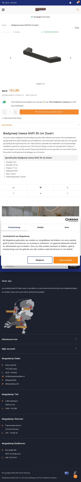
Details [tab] (40, 227)
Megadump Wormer (12, 418)
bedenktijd (40, 17)
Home (4, 25)
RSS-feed (19, 473)
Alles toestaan (65, 260)
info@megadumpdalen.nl (15, 376)
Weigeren (40, 260)
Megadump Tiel (10, 394)
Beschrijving (7, 125)
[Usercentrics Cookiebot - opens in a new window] (67, 220)
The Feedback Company (47, 478)
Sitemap (27, 473)
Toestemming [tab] (14, 227)
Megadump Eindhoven (13, 443)
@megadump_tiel (12, 384)
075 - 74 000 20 (11, 433)
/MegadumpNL (10, 380)
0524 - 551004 (9, 3)
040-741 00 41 (11, 458)
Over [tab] (67, 227)
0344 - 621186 (11, 408)
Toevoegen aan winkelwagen (49, 112)
